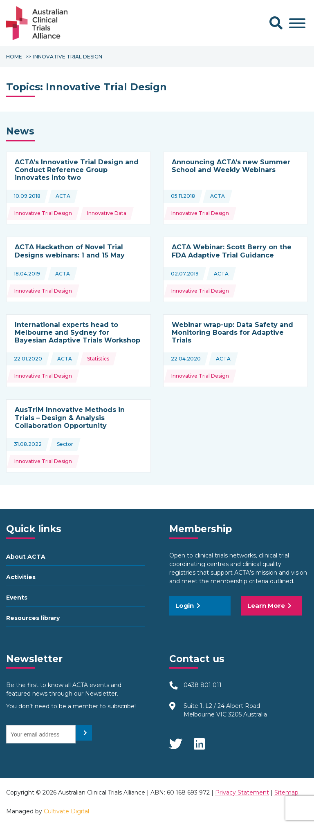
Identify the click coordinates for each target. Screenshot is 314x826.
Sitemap (286, 792)
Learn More (269, 605)
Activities (21, 577)
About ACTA (25, 556)
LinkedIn (200, 741)
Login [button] (187, 605)
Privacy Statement (242, 792)
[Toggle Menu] (297, 23)
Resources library (33, 618)
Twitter (175, 741)
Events (16, 597)
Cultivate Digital (66, 811)
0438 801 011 (203, 685)
